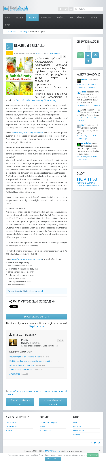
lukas (83, 91)
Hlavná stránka (11, 31)
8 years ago (90, 87)
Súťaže (94, 17)
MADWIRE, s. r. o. (52, 451)
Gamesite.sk (11, 422)
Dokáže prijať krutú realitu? (20, 402)
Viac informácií (53, 459)
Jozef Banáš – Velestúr (85, 118)
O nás (7, 25)
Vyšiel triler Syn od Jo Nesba (87, 136)
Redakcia (77, 426)
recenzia (81, 182)
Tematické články (78, 17)
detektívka (94, 185)
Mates (84, 79)
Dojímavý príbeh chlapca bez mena (24, 356)
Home (7, 17)
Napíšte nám (36, 326)
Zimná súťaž (14, 374)
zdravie (47, 391)
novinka (9, 394)
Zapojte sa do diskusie (37, 316)
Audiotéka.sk (45, 430)
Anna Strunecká (59, 391)
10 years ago (95, 105)
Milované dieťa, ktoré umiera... (22, 365)
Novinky (32, 17)
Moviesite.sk (11, 426)
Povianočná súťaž (83, 105)
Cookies (76, 434)
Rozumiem (93, 455)
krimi (88, 185)
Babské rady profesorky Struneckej (36, 100)
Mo (82, 125)
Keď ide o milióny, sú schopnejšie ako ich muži (29, 361)
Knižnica (61, 17)
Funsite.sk (10, 430)
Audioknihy (46, 17)
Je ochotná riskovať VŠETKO (53, 402)
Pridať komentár (53, 53)
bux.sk (40, 291)
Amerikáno (86, 143)
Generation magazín (48, 422)
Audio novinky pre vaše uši (21, 369)
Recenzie (19, 17)
